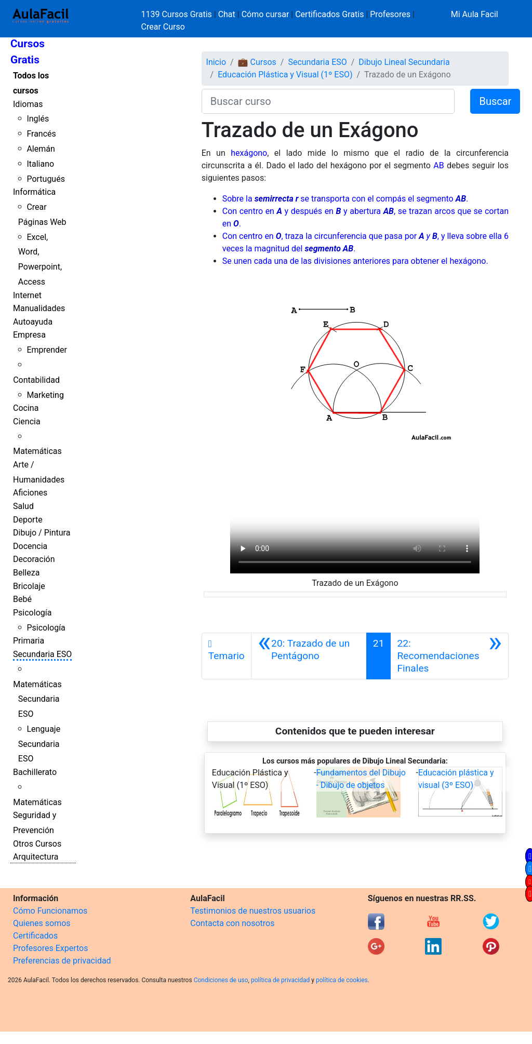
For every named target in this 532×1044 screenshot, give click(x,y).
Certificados (35, 936)
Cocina (25, 408)
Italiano (40, 164)
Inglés (37, 119)
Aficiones (30, 493)
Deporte (28, 520)
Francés (41, 134)
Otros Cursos (37, 844)
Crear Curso (163, 27)
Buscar (495, 101)
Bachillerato (35, 772)
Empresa (29, 335)
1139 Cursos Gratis (177, 14)
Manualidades (39, 308)
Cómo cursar (265, 14)
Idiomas (28, 104)
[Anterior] (309, 656)
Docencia (30, 546)
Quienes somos (42, 923)
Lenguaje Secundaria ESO (39, 744)
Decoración (34, 559)
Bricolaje (29, 586)
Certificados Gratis (329, 14)
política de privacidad (280, 980)
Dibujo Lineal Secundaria (403, 62)
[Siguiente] (449, 656)
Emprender (46, 350)
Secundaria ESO (42, 654)
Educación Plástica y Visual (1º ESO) (285, 74)
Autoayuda (32, 322)
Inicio (216, 62)
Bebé (22, 599)
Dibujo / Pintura (41, 533)
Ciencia (27, 421)
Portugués (45, 179)
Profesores (390, 14)
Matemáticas (37, 451)
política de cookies (342, 980)
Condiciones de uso (221, 980)
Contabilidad (36, 380)
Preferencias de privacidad (62, 961)
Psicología (32, 613)
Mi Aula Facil (474, 14)
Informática (34, 192)
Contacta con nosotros (232, 923)
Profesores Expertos (50, 948)
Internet (27, 295)
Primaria (28, 641)
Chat (226, 14)
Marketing (44, 395)
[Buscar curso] (328, 101)
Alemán (40, 149)
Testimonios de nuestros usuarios (252, 911)
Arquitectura (35, 857)
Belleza (26, 573)
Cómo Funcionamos (50, 911)
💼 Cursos (257, 62)
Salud (23, 506)
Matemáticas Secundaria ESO (37, 699)
